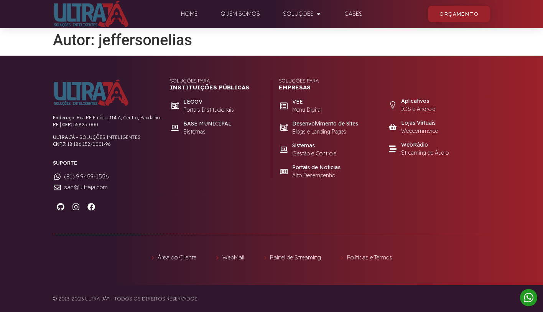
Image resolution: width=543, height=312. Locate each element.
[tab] (189, 14)
